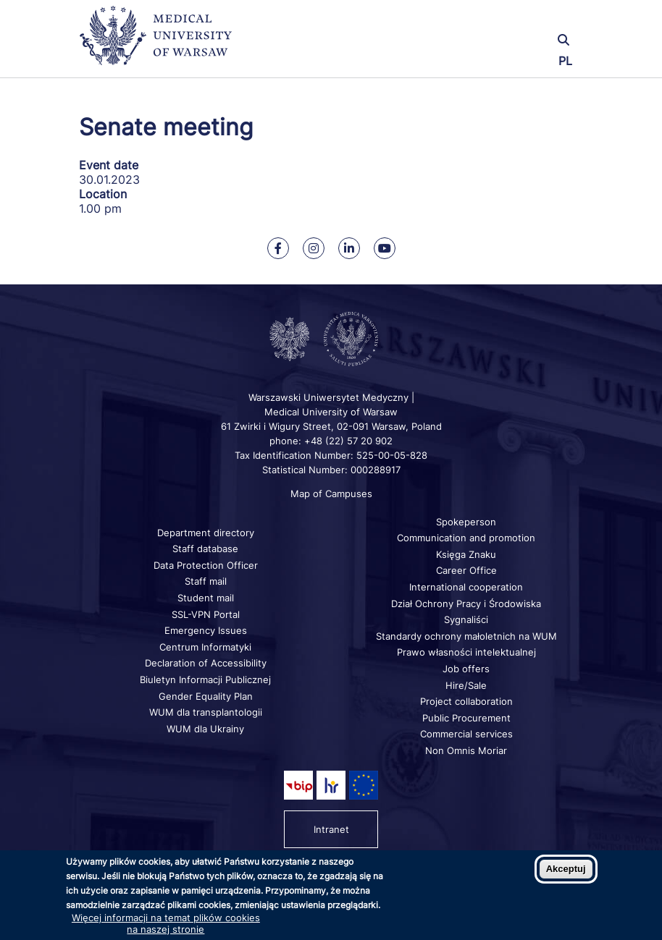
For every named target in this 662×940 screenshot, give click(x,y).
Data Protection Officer (206, 565)
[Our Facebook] (278, 248)
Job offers (466, 668)
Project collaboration (466, 701)
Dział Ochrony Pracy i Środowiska (466, 603)
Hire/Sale (466, 685)
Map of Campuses (331, 493)
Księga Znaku (466, 554)
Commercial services (466, 734)
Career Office (466, 570)
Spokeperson (466, 522)
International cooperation (466, 587)
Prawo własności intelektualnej (466, 652)
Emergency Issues (205, 630)
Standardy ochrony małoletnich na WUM (466, 636)
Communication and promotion (466, 537)
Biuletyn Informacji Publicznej (205, 679)
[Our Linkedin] (349, 248)
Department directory (205, 532)
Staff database (205, 548)
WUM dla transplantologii (205, 712)
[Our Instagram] (313, 248)
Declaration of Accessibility (206, 663)
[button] (499, 20)
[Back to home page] (162, 41)
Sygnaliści (466, 619)
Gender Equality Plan (206, 696)
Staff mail (206, 581)
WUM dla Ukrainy (205, 728)
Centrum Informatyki (205, 647)
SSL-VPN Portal (206, 614)
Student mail (205, 598)
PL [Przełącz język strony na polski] (565, 61)
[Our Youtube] (384, 248)
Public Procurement (466, 718)
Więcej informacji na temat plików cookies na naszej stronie (166, 923)
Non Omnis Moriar (466, 750)
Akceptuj (566, 868)
